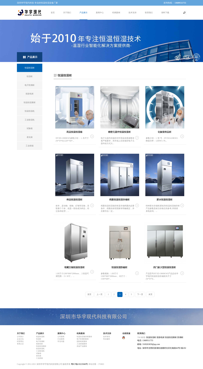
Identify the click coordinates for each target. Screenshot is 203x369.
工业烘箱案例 (82, 344)
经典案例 (116, 13)
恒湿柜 (38, 339)
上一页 (99, 294)
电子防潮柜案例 (83, 339)
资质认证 (20, 344)
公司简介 (20, 337)
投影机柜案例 (82, 341)
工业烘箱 (39, 358)
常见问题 (61, 341)
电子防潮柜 (40, 341)
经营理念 (20, 341)
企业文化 (20, 339)
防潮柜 (180, 337)
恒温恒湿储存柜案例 (84, 337)
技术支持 (132, 13)
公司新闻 (61, 337)
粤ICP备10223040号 (79, 364)
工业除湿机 (40, 351)
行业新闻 (61, 339)
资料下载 (165, 13)
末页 (150, 294)
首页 (53, 13)
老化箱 (38, 356)
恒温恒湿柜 (40, 337)
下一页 (140, 294)
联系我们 (149, 13)
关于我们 (67, 13)
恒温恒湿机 (40, 349)
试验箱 (38, 353)
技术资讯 (106, 337)
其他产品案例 (82, 346)
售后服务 (106, 339)
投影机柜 (39, 344)
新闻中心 (100, 13)
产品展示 (83, 13)
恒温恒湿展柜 (41, 346)
